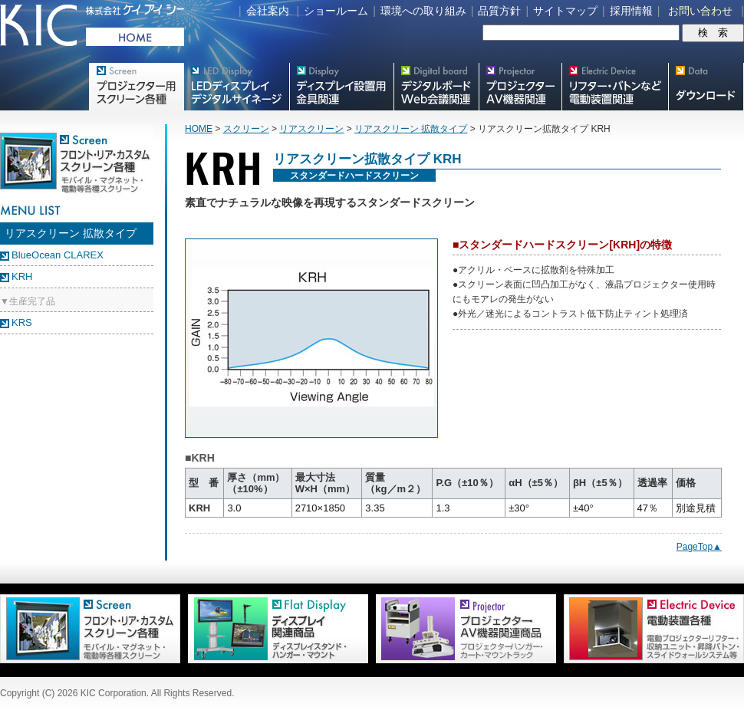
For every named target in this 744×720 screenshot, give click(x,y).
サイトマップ (565, 11)
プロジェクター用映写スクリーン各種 (136, 86)
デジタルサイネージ (236, 86)
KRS (22, 322)
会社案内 (267, 11)
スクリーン (246, 128)
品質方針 (499, 11)
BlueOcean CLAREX (58, 255)
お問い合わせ (700, 11)
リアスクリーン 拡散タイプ (410, 128)
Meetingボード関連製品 (436, 86)
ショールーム (336, 11)
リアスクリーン (311, 128)
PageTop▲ (699, 546)
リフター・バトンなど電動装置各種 (614, 86)
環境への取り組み (423, 11)
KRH (22, 276)
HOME (198, 128)
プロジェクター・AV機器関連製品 (520, 86)
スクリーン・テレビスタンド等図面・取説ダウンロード (706, 86)
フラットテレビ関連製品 (341, 86)
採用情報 (631, 11)
